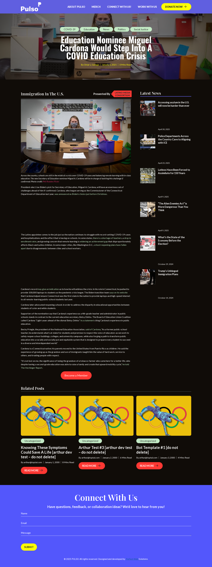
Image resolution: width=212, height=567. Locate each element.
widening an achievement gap (94, 241)
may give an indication (48, 289)
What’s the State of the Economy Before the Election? (171, 240)
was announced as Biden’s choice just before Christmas (81, 194)
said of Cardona (93, 329)
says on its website (119, 292)
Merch (96, 6)
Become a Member (76, 375)
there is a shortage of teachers (107, 238)
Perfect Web (137, 559)
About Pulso (76, 6)
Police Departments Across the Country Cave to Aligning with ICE (174, 139)
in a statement (87, 320)
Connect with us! (119, 6)
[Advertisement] (41, 215)
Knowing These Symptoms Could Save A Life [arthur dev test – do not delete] (46, 452)
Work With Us (147, 6)
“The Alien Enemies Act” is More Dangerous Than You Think (173, 207)
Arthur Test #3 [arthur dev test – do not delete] (105, 449)
